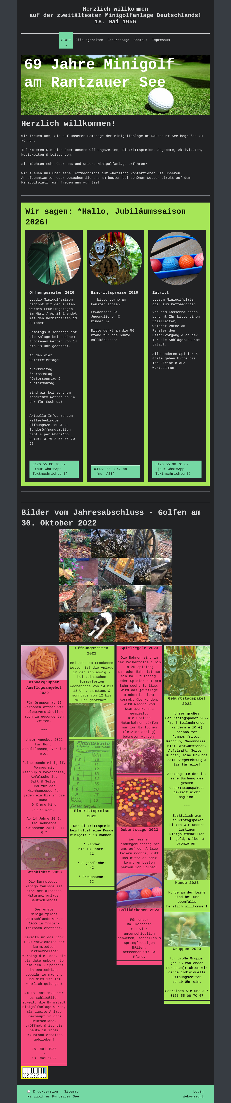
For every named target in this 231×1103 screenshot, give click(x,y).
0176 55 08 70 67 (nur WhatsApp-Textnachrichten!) (52, 469)
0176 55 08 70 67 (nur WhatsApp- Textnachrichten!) (175, 469)
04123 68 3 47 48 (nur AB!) (113, 471)
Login (198, 1092)
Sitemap (71, 1092)
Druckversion (43, 1092)
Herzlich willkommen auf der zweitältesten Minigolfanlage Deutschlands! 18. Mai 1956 (115, 15)
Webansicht (193, 1096)
